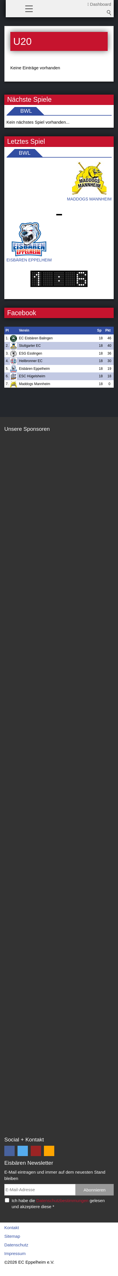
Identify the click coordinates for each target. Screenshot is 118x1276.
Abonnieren (95, 1189)
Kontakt (11, 1227)
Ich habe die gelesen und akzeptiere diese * (58, 1203)
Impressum (15, 1253)
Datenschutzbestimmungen (62, 1200)
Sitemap (12, 1236)
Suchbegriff (109, 12)
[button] (29, 8)
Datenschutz (16, 1244)
